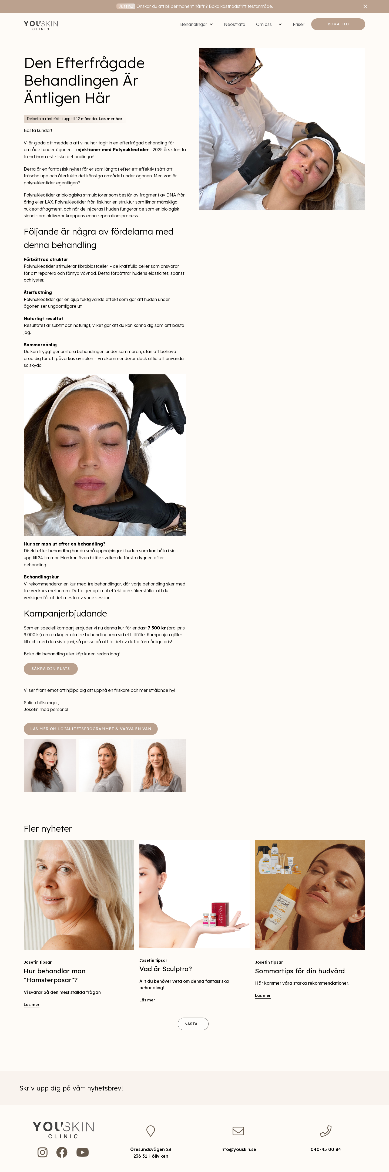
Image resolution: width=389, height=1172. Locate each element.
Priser (298, 24)
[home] (41, 24)
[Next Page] (193, 1024)
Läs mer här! (111, 118)
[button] (197, 24)
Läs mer (31, 1004)
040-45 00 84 (326, 1149)
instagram (43, 1152)
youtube (82, 1152)
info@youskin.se (238, 1149)
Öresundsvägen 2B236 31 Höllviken (151, 1153)
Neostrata (234, 24)
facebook (62, 1152)
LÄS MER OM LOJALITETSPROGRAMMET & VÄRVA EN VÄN (90, 728)
